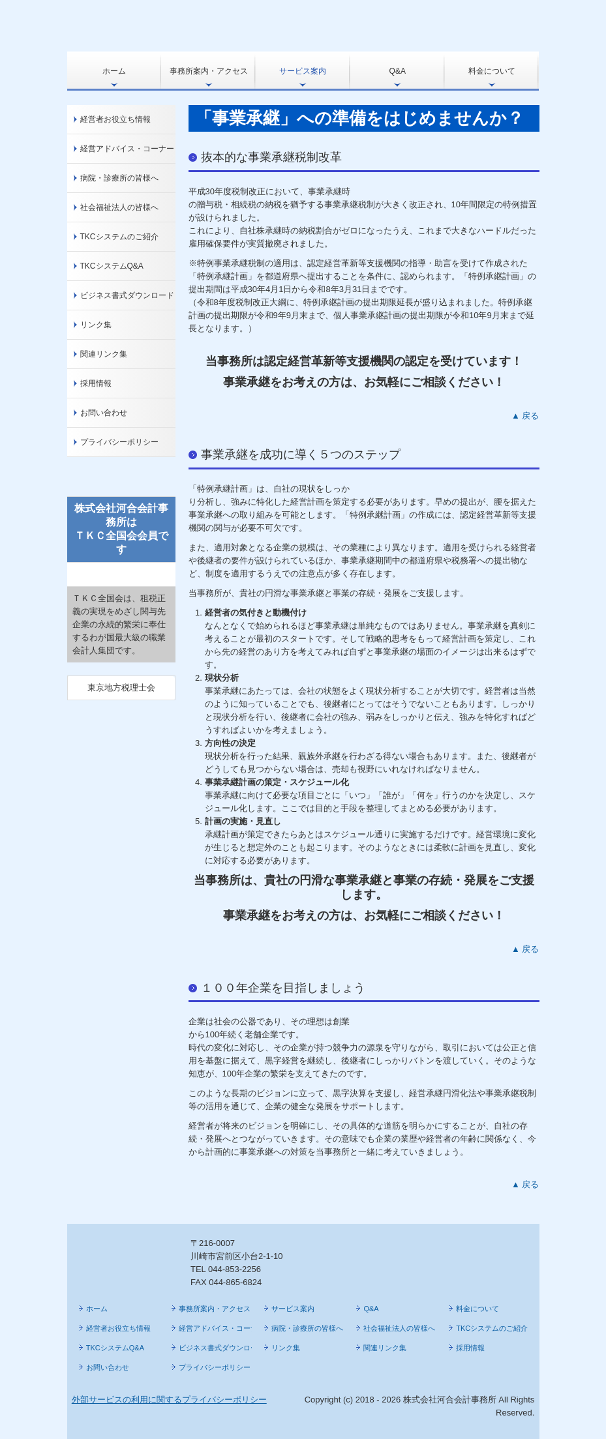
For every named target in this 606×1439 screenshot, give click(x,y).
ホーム (114, 71)
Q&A (397, 71)
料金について (491, 71)
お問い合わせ (103, 412)
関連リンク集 (103, 354)
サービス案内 (302, 71)
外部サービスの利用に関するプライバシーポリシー (169, 1399)
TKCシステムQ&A (112, 266)
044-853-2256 (234, 1269)
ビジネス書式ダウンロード (127, 295)
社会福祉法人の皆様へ (119, 207)
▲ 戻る (525, 416)
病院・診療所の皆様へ (119, 178)
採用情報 (96, 383)
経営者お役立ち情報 (115, 119)
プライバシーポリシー (119, 442)
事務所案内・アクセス (209, 71)
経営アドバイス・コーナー (127, 148)
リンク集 (96, 324)
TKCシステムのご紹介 (119, 236)
